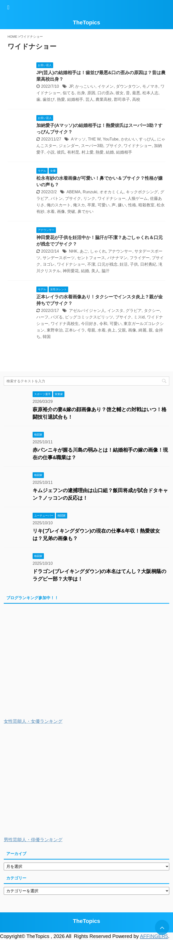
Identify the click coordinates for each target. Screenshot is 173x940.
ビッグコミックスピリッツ (89, 317)
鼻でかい (85, 211)
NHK (73, 251)
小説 (51, 152)
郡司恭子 (122, 99)
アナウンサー (120, 251)
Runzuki (90, 192)
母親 (91, 330)
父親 (122, 330)
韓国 (47, 337)
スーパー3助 (92, 146)
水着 (51, 211)
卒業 (91, 205)
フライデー (140, 258)
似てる (69, 93)
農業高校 (104, 99)
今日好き (89, 323)
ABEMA (73, 192)
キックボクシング (142, 192)
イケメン (106, 86)
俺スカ (79, 205)
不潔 (91, 264)
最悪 (136, 93)
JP (71, 86)
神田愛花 (71, 271)
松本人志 (150, 93)
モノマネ (150, 86)
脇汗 (106, 271)
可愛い (104, 205)
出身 (81, 93)
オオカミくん (112, 192)
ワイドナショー (138, 146)
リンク (89, 198)
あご (84, 251)
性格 (132, 205)
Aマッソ (78, 139)
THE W (94, 139)
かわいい (129, 139)
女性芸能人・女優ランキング (33, 721)
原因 (91, 93)
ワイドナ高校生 (65, 323)
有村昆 (73, 152)
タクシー (152, 310)
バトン (57, 198)
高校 (136, 99)
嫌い (122, 205)
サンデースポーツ (59, 258)
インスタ (115, 310)
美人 (95, 271)
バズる (57, 317)
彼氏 (61, 152)
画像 (61, 211)
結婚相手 (75, 99)
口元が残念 (108, 264)
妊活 (124, 264)
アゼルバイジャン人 (87, 310)
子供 (134, 264)
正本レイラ (75, 330)
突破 (71, 211)
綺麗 (142, 330)
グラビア (134, 310)
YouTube (111, 139)
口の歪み (106, 93)
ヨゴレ (49, 264)
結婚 (110, 152)
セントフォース (91, 258)
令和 (103, 323)
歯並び (49, 99)
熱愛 (61, 99)
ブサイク (114, 146)
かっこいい (85, 86)
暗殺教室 (146, 205)
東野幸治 (55, 330)
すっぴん (147, 139)
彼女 (120, 93)
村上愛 (87, 152)
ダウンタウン (128, 86)
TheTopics (86, 22)
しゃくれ (98, 251)
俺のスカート (59, 205)
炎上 (112, 330)
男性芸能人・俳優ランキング (33, 839)
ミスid (139, 317)
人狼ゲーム (138, 198)
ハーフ (42, 317)
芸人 (89, 99)
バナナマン (117, 258)
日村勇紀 (148, 264)
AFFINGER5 (154, 936)
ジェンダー (69, 146)
